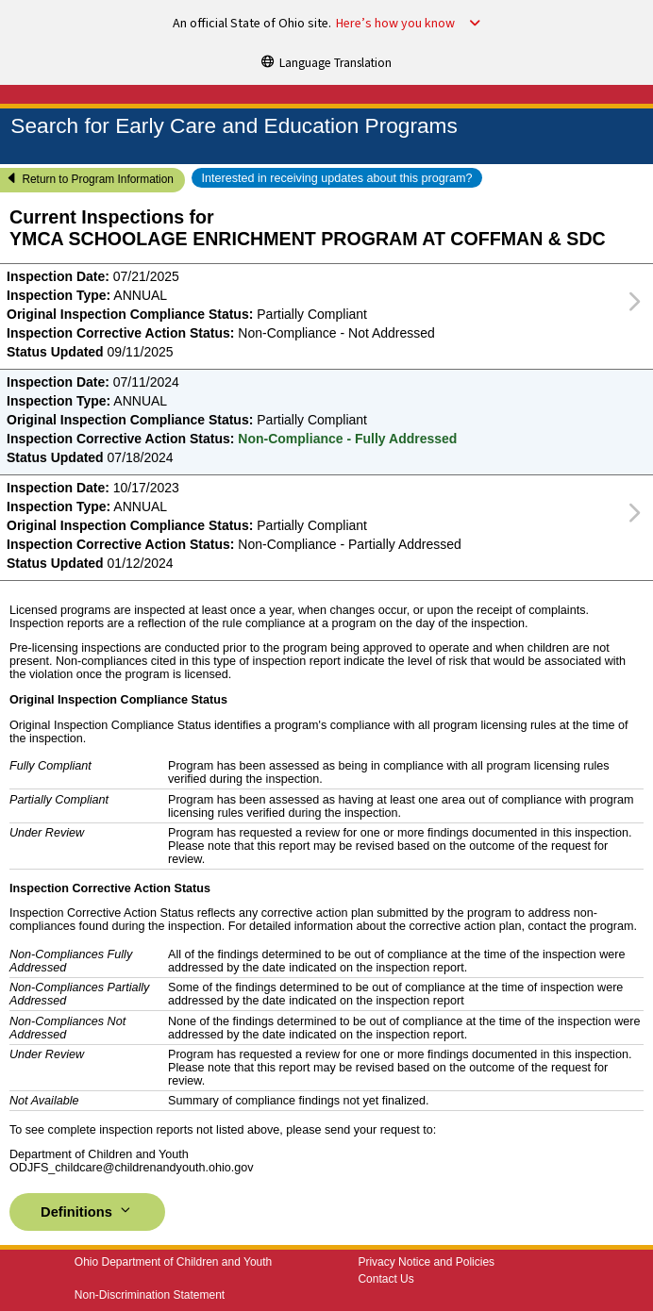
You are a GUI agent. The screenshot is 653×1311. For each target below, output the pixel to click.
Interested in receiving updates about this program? (336, 178)
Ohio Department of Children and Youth (173, 1262)
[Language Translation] (326, 61)
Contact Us (385, 1279)
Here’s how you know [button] (395, 23)
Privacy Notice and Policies (426, 1262)
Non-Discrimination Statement (150, 1295)
